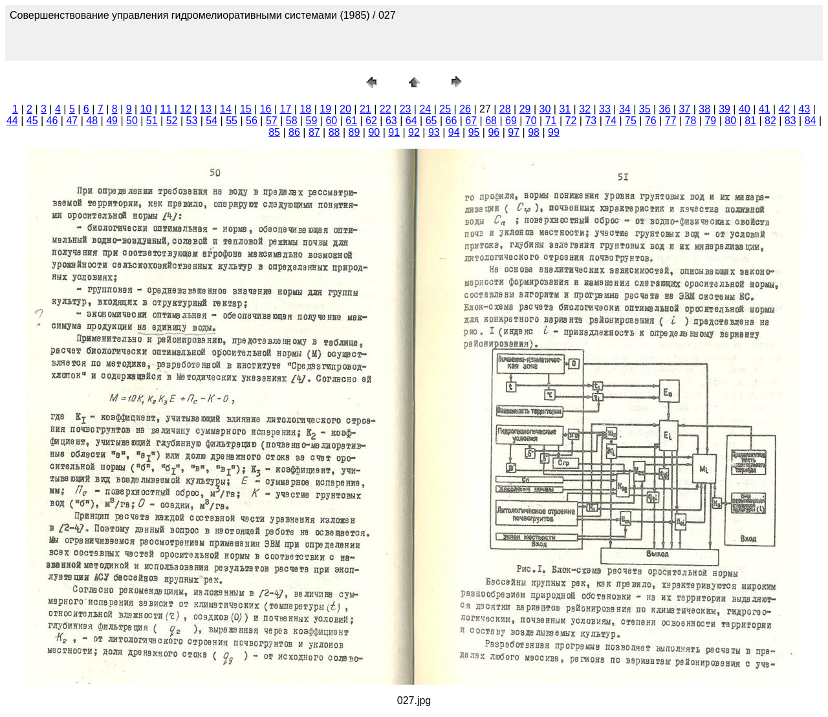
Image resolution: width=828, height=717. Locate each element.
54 (211, 120)
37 (684, 108)
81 (750, 120)
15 (246, 108)
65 (431, 120)
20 (345, 108)
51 (152, 120)
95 (474, 132)
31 (565, 108)
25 (445, 108)
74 (610, 120)
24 (425, 108)
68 (491, 120)
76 (651, 120)
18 (305, 108)
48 (92, 120)
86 (294, 132)
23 (405, 108)
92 (414, 132)
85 (274, 132)
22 (385, 108)
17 (286, 108)
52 (172, 120)
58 (292, 120)
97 (513, 132)
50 (132, 120)
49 (112, 120)
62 (371, 120)
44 (12, 120)
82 (770, 120)
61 (351, 120)
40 (744, 108)
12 (185, 108)
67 (471, 120)
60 (331, 120)
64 (411, 120)
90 (374, 132)
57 (272, 120)
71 (551, 120)
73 (590, 120)
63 (391, 120)
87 (314, 132)
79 (710, 120)
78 (691, 120)
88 (334, 132)
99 (554, 132)
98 (533, 132)
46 (52, 120)
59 (312, 120)
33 (605, 108)
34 (625, 108)
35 (645, 108)
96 (493, 132)
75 (631, 120)
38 (704, 108)
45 (32, 120)
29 (525, 108)
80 (730, 120)
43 (805, 108)
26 (465, 108)
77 (671, 120)
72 (571, 120)
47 (72, 120)
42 (784, 108)
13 (206, 108)
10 (146, 108)
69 (511, 120)
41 (764, 108)
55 (231, 120)
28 (505, 108)
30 (545, 108)
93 (434, 132)
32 (585, 108)
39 (724, 108)
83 (790, 120)
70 (531, 120)
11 (166, 108)
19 (325, 108)
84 (810, 120)
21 (365, 108)
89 (354, 132)
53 (192, 120)
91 (394, 132)
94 (454, 132)
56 (251, 120)
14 (226, 108)
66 (451, 120)
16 (266, 108)
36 (665, 108)
